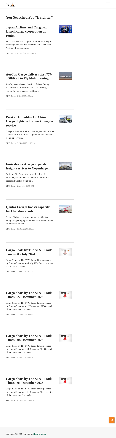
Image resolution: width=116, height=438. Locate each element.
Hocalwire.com (39, 434)
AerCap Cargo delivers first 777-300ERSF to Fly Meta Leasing (29, 76)
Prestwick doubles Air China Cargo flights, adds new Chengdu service (29, 121)
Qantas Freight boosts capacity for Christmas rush (28, 209)
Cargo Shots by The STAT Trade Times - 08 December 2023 (29, 338)
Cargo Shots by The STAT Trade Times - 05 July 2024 (29, 252)
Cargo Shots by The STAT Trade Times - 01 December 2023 (29, 381)
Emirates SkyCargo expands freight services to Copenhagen (28, 166)
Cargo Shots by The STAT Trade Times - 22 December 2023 (29, 295)
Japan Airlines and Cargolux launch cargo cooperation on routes (26, 31)
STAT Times (11, 53)
